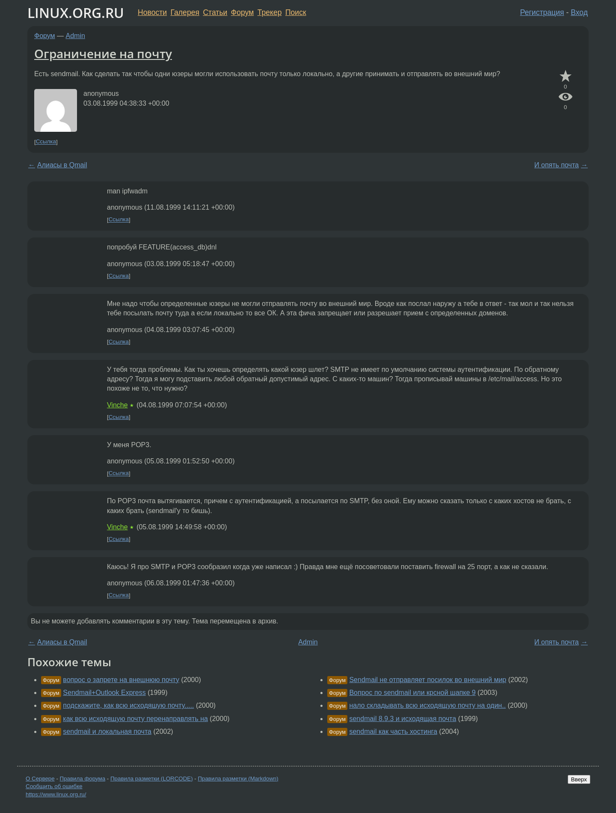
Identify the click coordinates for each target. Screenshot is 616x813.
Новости (152, 12)
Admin (75, 35)
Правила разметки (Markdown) (238, 778)
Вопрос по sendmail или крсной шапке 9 (412, 692)
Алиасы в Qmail (62, 165)
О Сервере (40, 778)
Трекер (270, 12)
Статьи (215, 12)
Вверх (579, 779)
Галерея (185, 12)
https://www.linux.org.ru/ (56, 794)
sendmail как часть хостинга (393, 731)
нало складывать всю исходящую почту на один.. (427, 705)
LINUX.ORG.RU (75, 12)
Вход (579, 12)
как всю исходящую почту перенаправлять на (135, 718)
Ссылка (46, 142)
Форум (242, 12)
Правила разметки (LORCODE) (151, 778)
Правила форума (83, 778)
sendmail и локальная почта (107, 731)
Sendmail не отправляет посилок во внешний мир (427, 679)
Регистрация (542, 12)
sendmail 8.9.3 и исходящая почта (402, 718)
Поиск (295, 12)
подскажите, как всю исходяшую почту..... (128, 705)
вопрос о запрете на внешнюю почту (121, 679)
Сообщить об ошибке (54, 786)
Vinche (117, 405)
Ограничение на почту (103, 53)
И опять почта (556, 165)
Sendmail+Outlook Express (104, 692)
